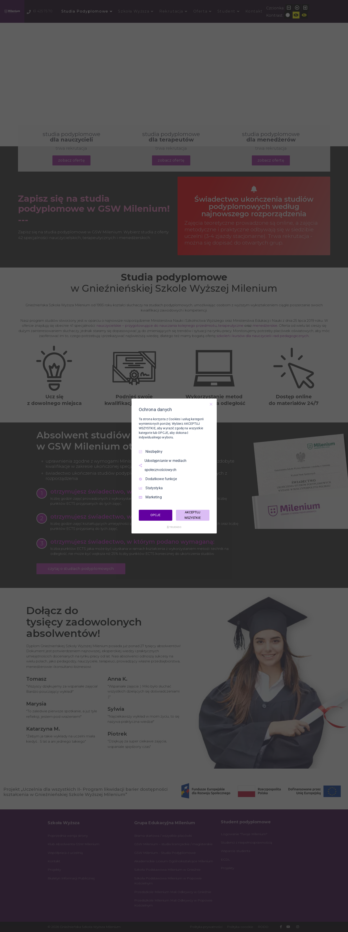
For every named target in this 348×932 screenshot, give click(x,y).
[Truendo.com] (174, 527)
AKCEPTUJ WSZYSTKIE (192, 515)
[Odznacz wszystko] (211, 404)
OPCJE (155, 515)
